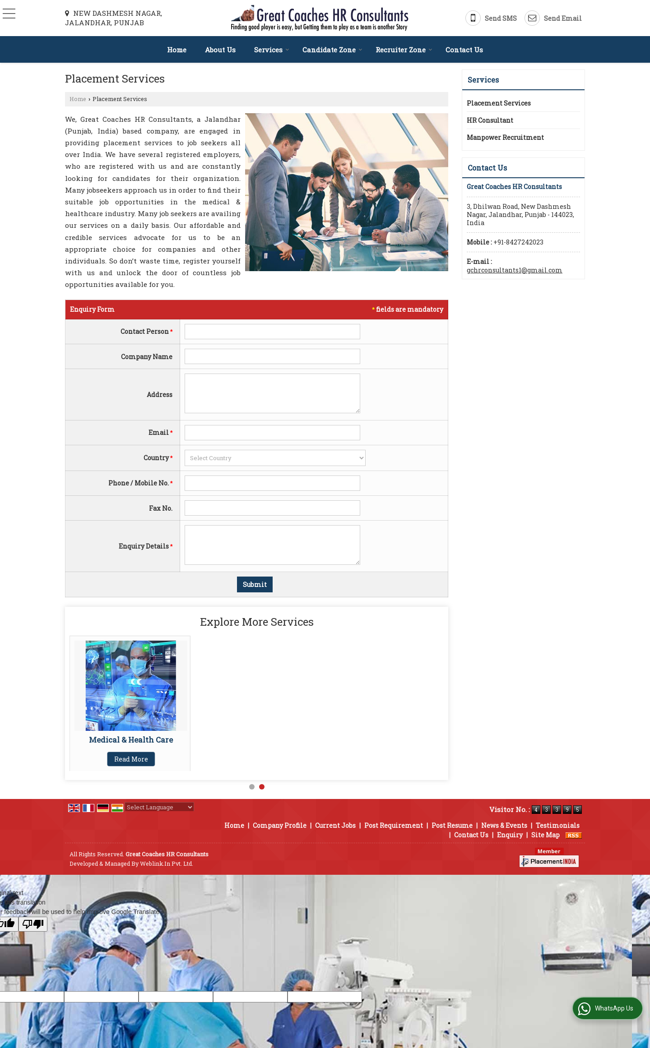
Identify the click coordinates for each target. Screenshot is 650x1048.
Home (176, 49)
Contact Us (464, 49)
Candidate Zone (332, 49)
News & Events (504, 825)
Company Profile (279, 825)
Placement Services (499, 103)
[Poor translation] (33, 924)
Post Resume (452, 825)
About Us (220, 49)
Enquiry (510, 835)
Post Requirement (393, 825)
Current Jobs (335, 825)
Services (271, 49)
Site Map (545, 835)
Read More (131, 759)
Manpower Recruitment (131, 739)
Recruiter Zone (404, 49)
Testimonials (558, 825)
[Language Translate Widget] (159, 807)
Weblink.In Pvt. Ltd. (166, 863)
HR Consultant (490, 120)
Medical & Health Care (260, 739)
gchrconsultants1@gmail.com (514, 270)
